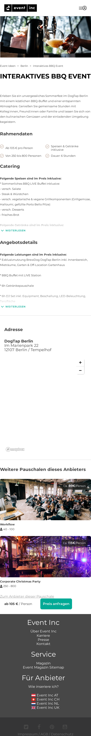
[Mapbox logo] (15, 449)
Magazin (43, 663)
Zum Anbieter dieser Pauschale (27, 596)
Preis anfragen (56, 604)
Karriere (43, 635)
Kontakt (43, 643)
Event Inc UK (45, 707)
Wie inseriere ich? (43, 686)
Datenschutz (62, 734)
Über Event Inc (43, 631)
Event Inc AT (44, 695)
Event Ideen (8, 65)
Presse (43, 639)
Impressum (28, 734)
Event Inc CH (45, 699)
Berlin (24, 65)
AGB (44, 734)
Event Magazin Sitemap (43, 667)
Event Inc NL (45, 703)
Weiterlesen (13, 230)
